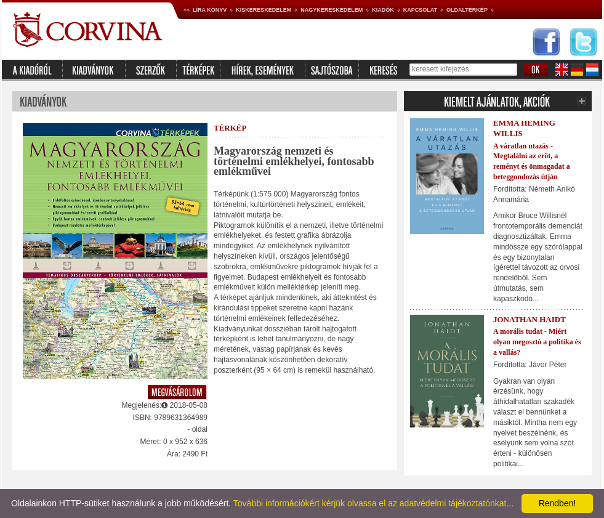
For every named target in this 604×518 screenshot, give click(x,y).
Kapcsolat (420, 10)
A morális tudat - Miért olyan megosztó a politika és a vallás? (537, 342)
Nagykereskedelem (331, 10)
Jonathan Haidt (529, 319)
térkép (230, 127)
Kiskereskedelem (263, 10)
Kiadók (383, 10)
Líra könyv (210, 10)
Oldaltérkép (467, 10)
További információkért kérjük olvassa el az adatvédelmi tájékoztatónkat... (373, 503)
